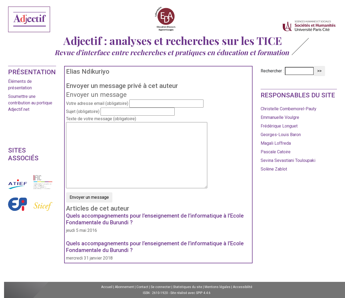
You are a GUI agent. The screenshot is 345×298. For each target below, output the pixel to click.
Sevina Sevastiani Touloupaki (288, 160)
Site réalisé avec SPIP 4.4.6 (190, 293)
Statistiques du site (187, 287)
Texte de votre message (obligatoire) (101, 118)
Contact (142, 287)
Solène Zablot (274, 169)
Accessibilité (242, 287)
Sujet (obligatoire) (82, 111)
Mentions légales (217, 287)
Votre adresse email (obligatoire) (97, 103)
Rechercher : (272, 70)
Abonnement (124, 287)
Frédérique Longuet (279, 126)
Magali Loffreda (276, 143)
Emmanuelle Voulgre (280, 117)
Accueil (106, 287)
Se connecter (161, 287)
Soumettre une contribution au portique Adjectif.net (30, 103)
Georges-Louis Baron (281, 134)
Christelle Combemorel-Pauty (288, 108)
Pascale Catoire (276, 151)
